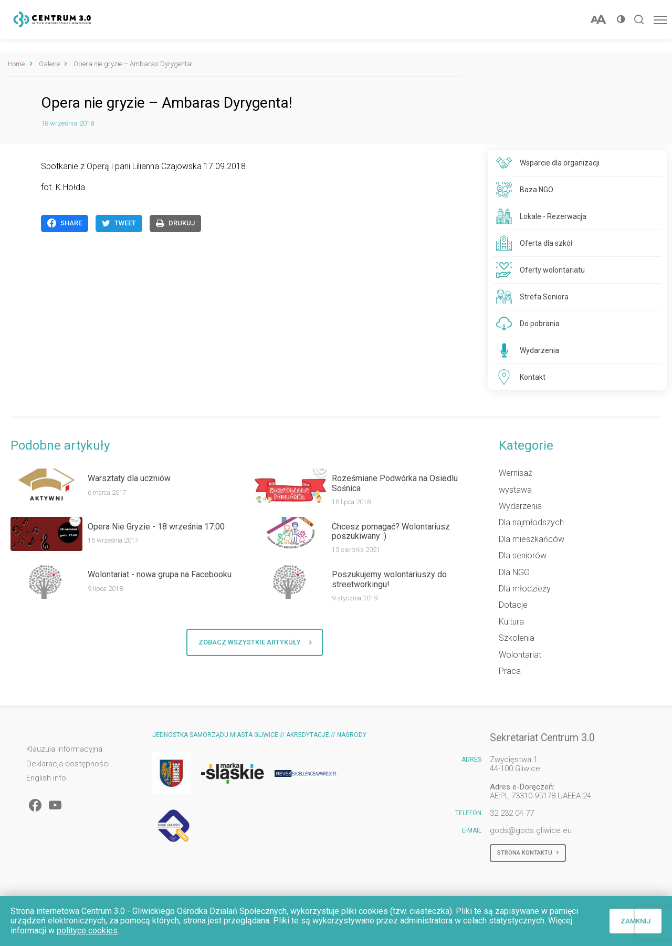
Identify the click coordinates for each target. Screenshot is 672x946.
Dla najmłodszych (531, 522)
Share (64, 223)
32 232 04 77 (512, 813)
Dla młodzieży (525, 589)
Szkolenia (516, 638)
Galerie (49, 64)
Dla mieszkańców (531, 539)
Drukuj (175, 223)
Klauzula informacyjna (64, 749)
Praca (510, 671)
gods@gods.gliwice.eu (531, 830)
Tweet (119, 223)
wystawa (515, 490)
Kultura (511, 622)
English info (46, 778)
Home (16, 64)
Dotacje (513, 605)
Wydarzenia (520, 506)
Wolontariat (520, 655)
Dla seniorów (523, 555)
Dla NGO (514, 572)
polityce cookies (87, 930)
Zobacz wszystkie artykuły (254, 642)
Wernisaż (515, 473)
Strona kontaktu (528, 853)
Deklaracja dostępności (68, 764)
